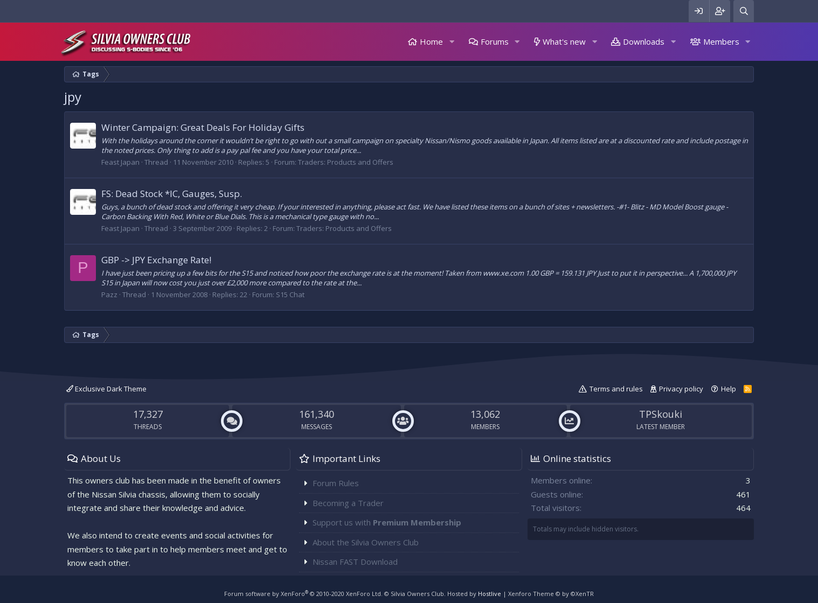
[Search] (743, 11)
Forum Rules (336, 483)
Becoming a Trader (348, 502)
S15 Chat (290, 294)
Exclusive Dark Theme (106, 389)
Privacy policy (681, 389)
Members (721, 41)
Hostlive (489, 594)
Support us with (387, 522)
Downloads (643, 41)
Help (728, 389)
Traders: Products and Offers (345, 162)
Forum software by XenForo (303, 594)
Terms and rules (616, 389)
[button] (451, 42)
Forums (495, 41)
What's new (564, 41)
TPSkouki (660, 414)
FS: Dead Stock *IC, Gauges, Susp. (171, 193)
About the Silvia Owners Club (366, 542)
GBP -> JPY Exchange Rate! (156, 260)
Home (431, 41)
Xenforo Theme (551, 594)
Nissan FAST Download (355, 561)
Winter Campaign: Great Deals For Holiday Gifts (202, 127)
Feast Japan (120, 162)
